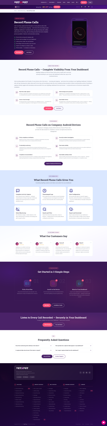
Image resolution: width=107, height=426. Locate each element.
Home (15, 10)
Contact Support (59, 356)
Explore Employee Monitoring (53, 163)
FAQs (64, 2)
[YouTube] (86, 372)
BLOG (73, 2)
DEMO (68, 2)
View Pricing (47, 324)
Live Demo (29, 52)
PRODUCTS (44, 2)
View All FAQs (47, 356)
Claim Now (57, 6)
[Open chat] (104, 423)
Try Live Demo (58, 324)
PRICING (59, 2)
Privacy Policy (78, 424)
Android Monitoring (22, 10)
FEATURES (52, 2)
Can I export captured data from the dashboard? (73, 350)
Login (90, 2)
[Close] (92, 7)
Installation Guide (58, 305)
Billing (91, 424)
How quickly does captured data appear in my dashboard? (73, 345)
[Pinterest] (89, 372)
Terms (83, 424)
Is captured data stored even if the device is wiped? (34, 350)
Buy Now (84, 2)
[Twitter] (83, 372)
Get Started (19, 52)
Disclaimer (87, 424)
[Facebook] (80, 372)
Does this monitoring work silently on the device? (34, 345)
